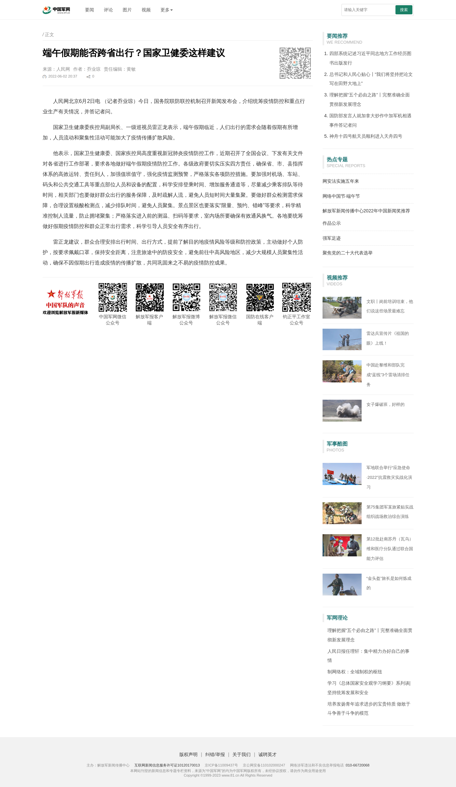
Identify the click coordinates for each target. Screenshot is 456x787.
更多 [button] (166, 9)
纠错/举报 (215, 754)
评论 (108, 9)
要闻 (89, 9)
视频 (146, 9)
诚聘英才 (267, 754)
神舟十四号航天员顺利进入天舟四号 (365, 136)
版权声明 (188, 754)
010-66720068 (357, 765)
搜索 (404, 9)
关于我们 (241, 754)
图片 (127, 9)
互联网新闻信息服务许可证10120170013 (167, 765)
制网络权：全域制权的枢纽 (354, 671)
